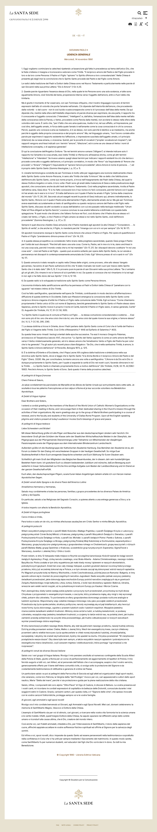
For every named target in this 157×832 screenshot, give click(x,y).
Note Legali (66, 825)
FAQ (57, 825)
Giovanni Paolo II (20, 19)
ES (79, 35)
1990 (46, 19)
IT (84, 35)
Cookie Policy (78, 825)
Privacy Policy (92, 825)
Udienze (38, 19)
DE (73, 35)
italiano (138, 19)
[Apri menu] (145, 13)
